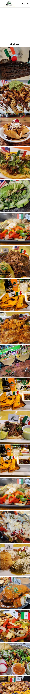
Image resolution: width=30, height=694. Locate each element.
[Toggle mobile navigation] (27, 4)
